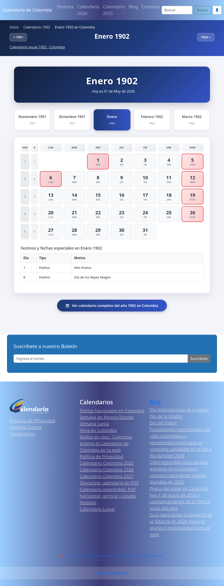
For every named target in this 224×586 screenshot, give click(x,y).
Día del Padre (163, 423)
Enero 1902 (112, 36)
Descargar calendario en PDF (109, 483)
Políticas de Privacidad (32, 421)
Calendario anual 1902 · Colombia (37, 47)
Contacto (151, 7)
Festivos (65, 7)
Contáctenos (22, 434)
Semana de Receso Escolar (107, 417)
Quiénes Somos (26, 427)
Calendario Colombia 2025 (107, 463)
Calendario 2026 (88, 10)
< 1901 (18, 37)
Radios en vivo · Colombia (106, 437)
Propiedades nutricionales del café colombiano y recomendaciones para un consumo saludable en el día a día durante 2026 (181, 442)
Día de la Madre (166, 416)
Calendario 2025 (114, 10)
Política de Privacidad (101, 456)
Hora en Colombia (98, 430)
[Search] (177, 10)
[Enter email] (101, 358)
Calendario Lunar (97, 509)
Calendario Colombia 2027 (107, 476)
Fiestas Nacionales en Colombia (112, 411)
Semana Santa (94, 424)
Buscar (202, 10)
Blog (133, 7)
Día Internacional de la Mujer (179, 410)
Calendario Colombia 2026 (107, 470)
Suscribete (199, 358)
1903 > (206, 37)
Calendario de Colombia (27, 10)
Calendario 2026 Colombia (112, 573)
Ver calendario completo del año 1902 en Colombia (112, 305)
